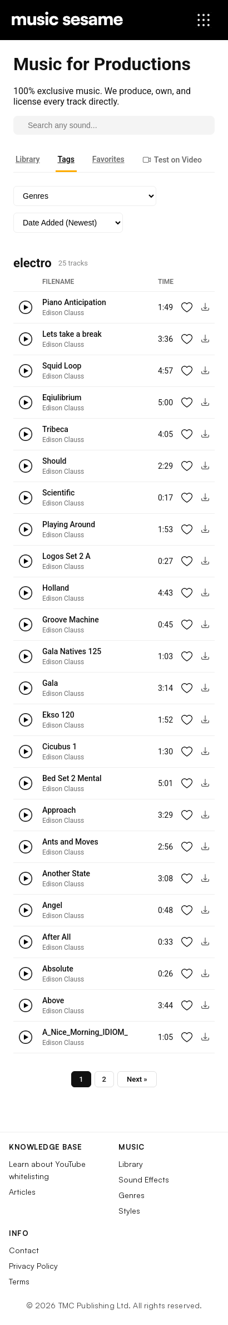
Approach (59, 810)
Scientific (58, 492)
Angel (52, 905)
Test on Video (172, 159)
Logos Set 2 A (66, 556)
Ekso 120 (58, 714)
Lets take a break (72, 334)
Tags (66, 159)
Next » (137, 1079)
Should (54, 461)
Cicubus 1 (59, 746)
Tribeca (55, 429)
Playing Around (68, 524)
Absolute (57, 968)
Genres (131, 1195)
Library (28, 159)
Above (53, 1000)
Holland (55, 587)
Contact (24, 1250)
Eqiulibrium (62, 397)
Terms (19, 1281)
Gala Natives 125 (71, 651)
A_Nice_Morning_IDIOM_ (85, 1032)
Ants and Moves (70, 841)
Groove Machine (70, 619)
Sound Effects (143, 1179)
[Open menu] (203, 20)
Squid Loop (61, 365)
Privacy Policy (33, 1265)
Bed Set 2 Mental (72, 778)
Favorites (108, 159)
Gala (50, 683)
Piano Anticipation (74, 302)
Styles (129, 1210)
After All (56, 937)
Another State (66, 873)
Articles (22, 1191)
